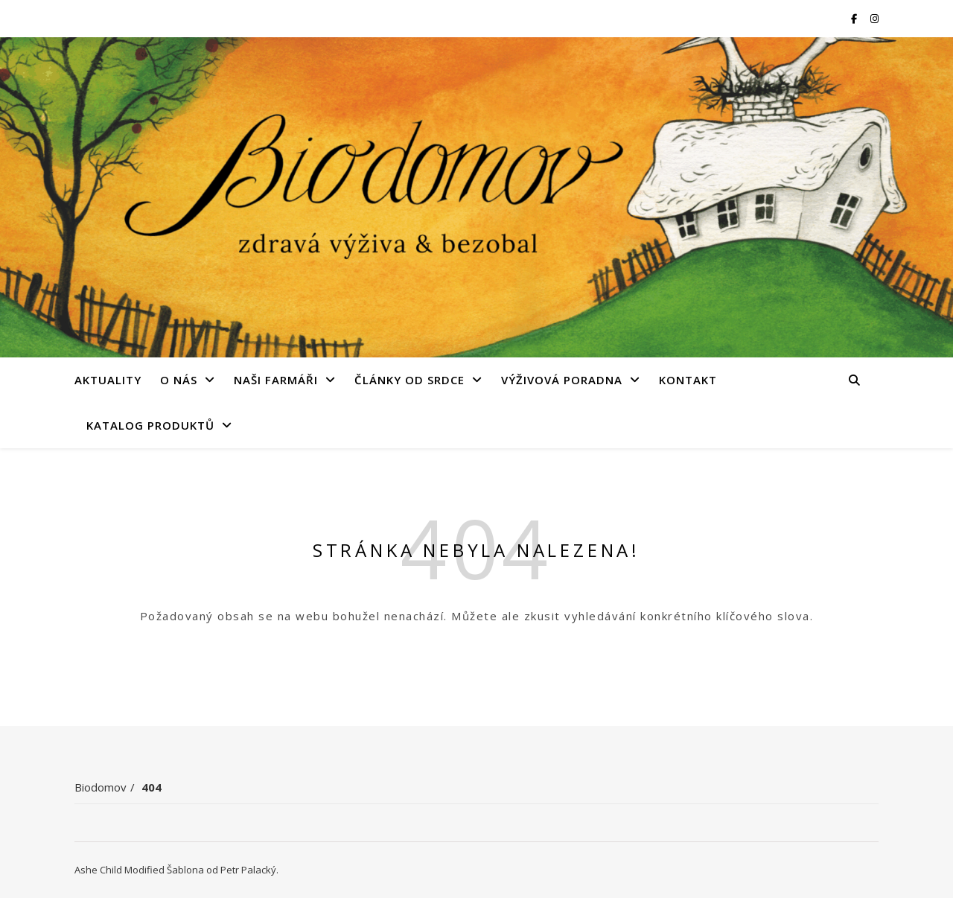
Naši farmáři (276, 379)
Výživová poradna (561, 379)
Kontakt (688, 379)
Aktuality (107, 379)
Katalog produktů (150, 425)
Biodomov (100, 787)
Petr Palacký (248, 869)
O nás (178, 379)
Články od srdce (409, 379)
